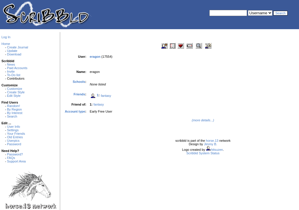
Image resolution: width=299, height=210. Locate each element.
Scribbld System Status (203, 153)
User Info (13, 126)
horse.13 (212, 140)
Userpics (13, 140)
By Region (14, 109)
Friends (79, 94)
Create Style (16, 92)
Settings (13, 130)
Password (14, 144)
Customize (14, 88)
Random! (13, 106)
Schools (79, 81)
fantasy (106, 95)
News (11, 64)
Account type (75, 111)
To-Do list (13, 75)
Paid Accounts (17, 68)
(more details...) (203, 120)
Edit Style (13, 95)
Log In (6, 37)
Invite (11, 71)
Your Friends (16, 133)
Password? (15, 154)
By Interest (14, 113)
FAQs (11, 158)
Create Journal (17, 47)
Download (14, 54)
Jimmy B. (210, 144)
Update (12, 50)
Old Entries (15, 137)
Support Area (16, 161)
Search (12, 116)
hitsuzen (217, 149)
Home (5, 44)
